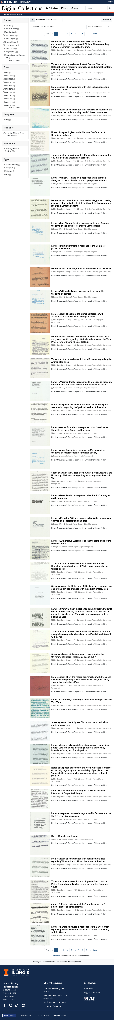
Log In (110, 2)
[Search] (96, 8)
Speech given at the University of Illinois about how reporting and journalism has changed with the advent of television (81, 587)
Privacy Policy (26, 1015)
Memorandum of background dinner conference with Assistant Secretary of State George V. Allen (77, 315)
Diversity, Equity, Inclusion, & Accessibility (55, 997)
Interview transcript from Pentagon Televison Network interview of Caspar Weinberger (78, 792)
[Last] (95, 34)
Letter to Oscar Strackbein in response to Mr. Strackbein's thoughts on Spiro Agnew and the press (79, 428)
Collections (52, 8)
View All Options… (15, 61)
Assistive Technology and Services (54, 990)
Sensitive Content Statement (13, 14)
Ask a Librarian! (9, 999)
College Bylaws (60, 1015)
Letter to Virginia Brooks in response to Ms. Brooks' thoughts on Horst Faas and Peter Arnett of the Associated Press (81, 383)
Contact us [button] (56, 955)
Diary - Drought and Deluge (64, 836)
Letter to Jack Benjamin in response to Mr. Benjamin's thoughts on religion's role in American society (78, 451)
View (106, 20)
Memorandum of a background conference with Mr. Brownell (81, 268)
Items (64, 8)
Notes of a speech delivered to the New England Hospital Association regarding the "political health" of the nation (79, 406)
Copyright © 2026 (42, 1015)
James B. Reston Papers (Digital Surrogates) (95, 50)
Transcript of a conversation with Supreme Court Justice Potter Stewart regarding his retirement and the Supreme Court (79, 884)
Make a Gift (88, 988)
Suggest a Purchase (92, 992)
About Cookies (9, 1015)
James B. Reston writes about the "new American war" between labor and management (78, 905)
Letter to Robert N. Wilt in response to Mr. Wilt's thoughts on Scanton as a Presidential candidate (81, 519)
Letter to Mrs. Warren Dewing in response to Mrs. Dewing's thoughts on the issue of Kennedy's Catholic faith (80, 224)
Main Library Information (10, 985)
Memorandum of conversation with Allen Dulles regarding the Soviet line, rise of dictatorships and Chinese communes (81, 111)
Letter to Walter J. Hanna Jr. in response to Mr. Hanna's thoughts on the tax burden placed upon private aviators (79, 179)
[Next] (90, 34)
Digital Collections (22, 8)
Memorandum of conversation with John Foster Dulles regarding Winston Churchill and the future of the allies (78, 860)
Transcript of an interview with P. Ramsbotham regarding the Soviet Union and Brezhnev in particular (81, 156)
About (74, 8)
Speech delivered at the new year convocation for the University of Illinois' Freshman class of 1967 (77, 655)
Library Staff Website (52, 1006)
